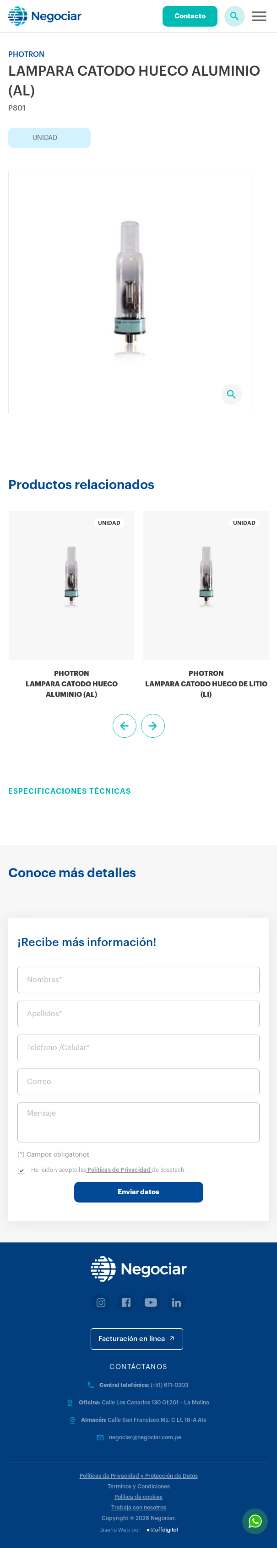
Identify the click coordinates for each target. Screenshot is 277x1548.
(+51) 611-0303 (169, 1385)
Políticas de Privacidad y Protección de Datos (139, 1476)
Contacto (190, 16)
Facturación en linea (136, 1338)
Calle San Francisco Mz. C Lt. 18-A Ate (157, 1420)
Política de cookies (138, 1497)
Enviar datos (138, 1192)
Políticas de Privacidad (119, 1170)
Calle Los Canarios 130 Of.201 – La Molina (155, 1402)
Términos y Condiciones (139, 1486)
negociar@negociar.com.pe (145, 1437)
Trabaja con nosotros (138, 1507)
